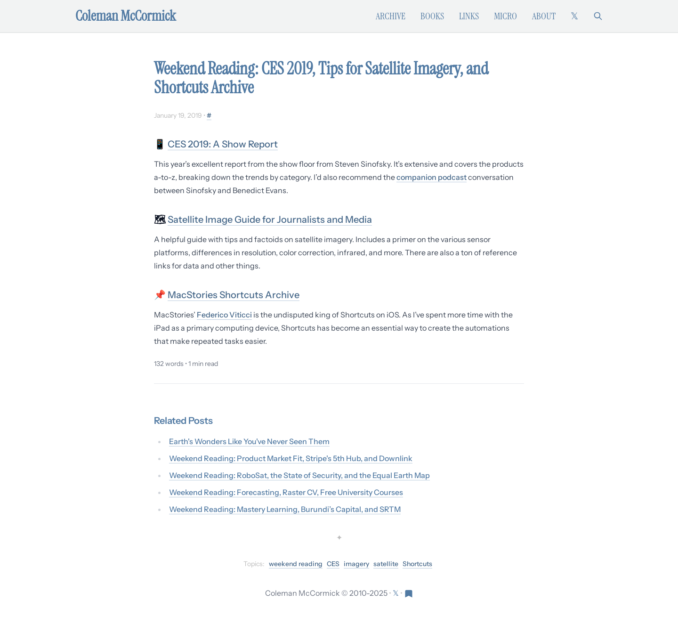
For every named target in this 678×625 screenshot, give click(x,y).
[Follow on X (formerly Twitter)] (574, 16)
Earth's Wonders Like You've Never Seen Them (249, 441)
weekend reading (296, 564)
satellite (385, 564)
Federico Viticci (224, 314)
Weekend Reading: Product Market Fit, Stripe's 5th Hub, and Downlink (290, 458)
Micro (505, 16)
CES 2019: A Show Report (223, 144)
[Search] (598, 16)
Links (469, 16)
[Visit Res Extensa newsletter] (408, 593)
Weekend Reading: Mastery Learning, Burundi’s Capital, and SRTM (285, 509)
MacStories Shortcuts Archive (233, 294)
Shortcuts (417, 564)
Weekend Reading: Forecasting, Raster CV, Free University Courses (286, 492)
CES (333, 564)
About (544, 16)
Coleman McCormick (125, 16)
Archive (390, 16)
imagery (356, 564)
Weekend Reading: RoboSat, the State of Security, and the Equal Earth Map (299, 475)
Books (432, 16)
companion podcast (431, 177)
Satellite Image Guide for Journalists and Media (270, 219)
